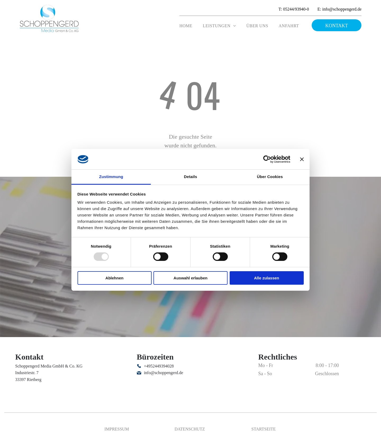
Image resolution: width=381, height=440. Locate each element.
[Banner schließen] (302, 159)
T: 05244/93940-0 (294, 9)
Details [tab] (190, 176)
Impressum (117, 429)
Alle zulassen (266, 278)
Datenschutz (190, 429)
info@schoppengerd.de (163, 372)
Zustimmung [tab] (111, 176)
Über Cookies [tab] (270, 176)
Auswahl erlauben (190, 278)
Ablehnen (114, 278)
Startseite (263, 429)
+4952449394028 (159, 366)
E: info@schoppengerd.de (340, 9)
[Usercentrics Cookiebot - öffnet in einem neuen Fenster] (267, 159)
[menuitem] (185, 26)
